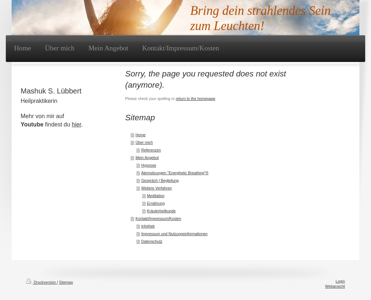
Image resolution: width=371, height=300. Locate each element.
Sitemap (66, 282)
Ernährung (155, 203)
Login (340, 281)
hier (77, 124)
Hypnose (148, 165)
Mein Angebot (147, 157)
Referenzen (151, 150)
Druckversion (41, 282)
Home (141, 135)
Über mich (144, 142)
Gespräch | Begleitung (160, 180)
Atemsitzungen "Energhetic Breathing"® (175, 173)
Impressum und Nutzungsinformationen (174, 234)
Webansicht (335, 286)
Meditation (155, 195)
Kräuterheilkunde (161, 211)
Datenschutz (151, 241)
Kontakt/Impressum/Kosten (158, 218)
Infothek (148, 226)
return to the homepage (195, 98)
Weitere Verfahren (156, 188)
